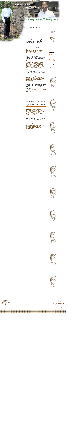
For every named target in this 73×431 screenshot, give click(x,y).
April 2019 (52, 162)
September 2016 (53, 194)
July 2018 (52, 171)
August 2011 (53, 257)
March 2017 (53, 188)
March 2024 (53, 101)
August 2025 (53, 83)
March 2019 (53, 163)
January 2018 (53, 177)
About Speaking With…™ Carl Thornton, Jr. (34, 0)
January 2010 (53, 277)
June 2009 (52, 283)
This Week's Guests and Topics (32, 28)
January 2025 (53, 90)
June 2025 (52, 85)
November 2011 (53, 254)
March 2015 (53, 212)
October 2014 (53, 217)
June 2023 (52, 110)
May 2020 (52, 148)
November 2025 (53, 80)
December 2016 (53, 191)
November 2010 (53, 266)
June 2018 (52, 172)
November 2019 (53, 154)
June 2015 (52, 209)
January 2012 (53, 252)
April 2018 (52, 174)
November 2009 (53, 278)
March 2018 (53, 175)
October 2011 (53, 255)
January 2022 (53, 127)
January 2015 (53, 214)
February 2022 (53, 126)
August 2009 (53, 281)
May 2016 (52, 197)
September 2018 (53, 169)
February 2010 (53, 276)
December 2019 (53, 153)
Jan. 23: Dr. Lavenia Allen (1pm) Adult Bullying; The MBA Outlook (36, 118)
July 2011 (52, 258)
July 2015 (52, 208)
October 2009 (53, 279)
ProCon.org (4, 301)
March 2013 (53, 237)
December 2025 (53, 79)
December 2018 (53, 166)
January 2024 (53, 103)
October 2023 (53, 106)
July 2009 (52, 282)
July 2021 (52, 133)
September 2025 (53, 82)
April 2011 (52, 261)
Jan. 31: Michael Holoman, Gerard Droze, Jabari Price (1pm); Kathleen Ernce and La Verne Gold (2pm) (35, 57)
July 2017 (52, 184)
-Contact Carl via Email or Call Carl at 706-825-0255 (10, 299)
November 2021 (53, 129)
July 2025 (52, 84)
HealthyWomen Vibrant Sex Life (7, 304)
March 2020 (53, 150)
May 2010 (52, 273)
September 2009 (53, 280)
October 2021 (53, 130)
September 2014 (53, 218)
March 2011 (53, 262)
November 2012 (53, 241)
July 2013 (52, 233)
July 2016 (52, 195)
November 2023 (53, 105)
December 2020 (53, 141)
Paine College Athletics (6, 302)
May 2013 (52, 235)
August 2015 (53, 207)
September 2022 (53, 119)
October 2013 (53, 230)
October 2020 (53, 143)
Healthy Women (5, 303)
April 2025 (52, 87)
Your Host (28, 1)
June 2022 (52, 122)
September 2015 (53, 206)
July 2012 (52, 245)
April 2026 (52, 75)
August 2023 (53, 108)
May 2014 (52, 222)
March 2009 (53, 286)
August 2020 (53, 145)
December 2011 (53, 253)
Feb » (52, 68)
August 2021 (53, 132)
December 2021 (53, 128)
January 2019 (53, 165)
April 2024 (52, 100)
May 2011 (52, 260)
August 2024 (53, 96)
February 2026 (53, 77)
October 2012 (53, 242)
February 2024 (53, 102)
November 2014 (53, 216)
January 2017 (53, 190)
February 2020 (53, 151)
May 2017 (52, 186)
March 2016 (53, 199)
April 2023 (52, 111)
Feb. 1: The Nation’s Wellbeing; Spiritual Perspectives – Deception (35, 71)
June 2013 (52, 234)
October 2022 (53, 118)
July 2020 (52, 146)
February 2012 (53, 251)
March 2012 (53, 250)
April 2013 (52, 236)
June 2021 (52, 134)
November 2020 (53, 142)
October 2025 (53, 81)
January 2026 (53, 78)
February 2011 (53, 263)
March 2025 (53, 88)
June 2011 (52, 259)
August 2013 (53, 232)
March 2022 (53, 125)
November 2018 (53, 167)
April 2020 (52, 149)
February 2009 (53, 287)
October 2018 (53, 168)
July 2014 (52, 220)
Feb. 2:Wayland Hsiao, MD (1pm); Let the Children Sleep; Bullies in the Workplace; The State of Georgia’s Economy (36, 86)
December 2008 (53, 289)
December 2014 (53, 215)
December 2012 (53, 240)
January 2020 (53, 152)
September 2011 (53, 256)
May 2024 (52, 99)
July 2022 (52, 121)
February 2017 (53, 189)
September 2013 (53, 231)
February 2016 (53, 200)
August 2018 (53, 170)
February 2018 (53, 176)
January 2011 (53, 264)
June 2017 (52, 185)
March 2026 (53, 76)
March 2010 (53, 275)
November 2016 (53, 192)
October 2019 (53, 155)
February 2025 (53, 89)
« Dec (50, 68)
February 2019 (53, 164)
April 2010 (52, 274)
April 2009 (52, 285)
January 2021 (53, 140)
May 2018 (52, 173)
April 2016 (52, 198)
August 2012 (53, 244)
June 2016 (52, 196)
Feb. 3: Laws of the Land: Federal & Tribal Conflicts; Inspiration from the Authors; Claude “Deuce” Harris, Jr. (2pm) (36, 103)
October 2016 (53, 193)
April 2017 (52, 187)
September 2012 (53, 243)
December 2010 (53, 265)
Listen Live (51, 52)
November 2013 (53, 229)
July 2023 (52, 109)
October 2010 (53, 267)
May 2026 (52, 74)
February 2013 (53, 238)
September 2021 (53, 131)
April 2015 (52, 211)
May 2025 (52, 86)
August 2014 (53, 219)
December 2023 (53, 104)
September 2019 (53, 156)
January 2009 (53, 288)
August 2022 (53, 120)
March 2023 (53, 112)
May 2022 (52, 123)
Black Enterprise (5, 300)
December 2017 (53, 178)
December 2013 (53, 228)
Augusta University (6, 305)
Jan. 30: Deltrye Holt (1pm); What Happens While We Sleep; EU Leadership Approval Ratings (35, 41)
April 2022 (52, 124)
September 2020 (53, 144)
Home (30, 2)
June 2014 (52, 221)
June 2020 (52, 147)
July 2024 (52, 97)
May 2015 (52, 210)
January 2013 (53, 239)
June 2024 (52, 98)
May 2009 (52, 284)
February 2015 (53, 213)
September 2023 (53, 107)
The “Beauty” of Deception (33, 27)
